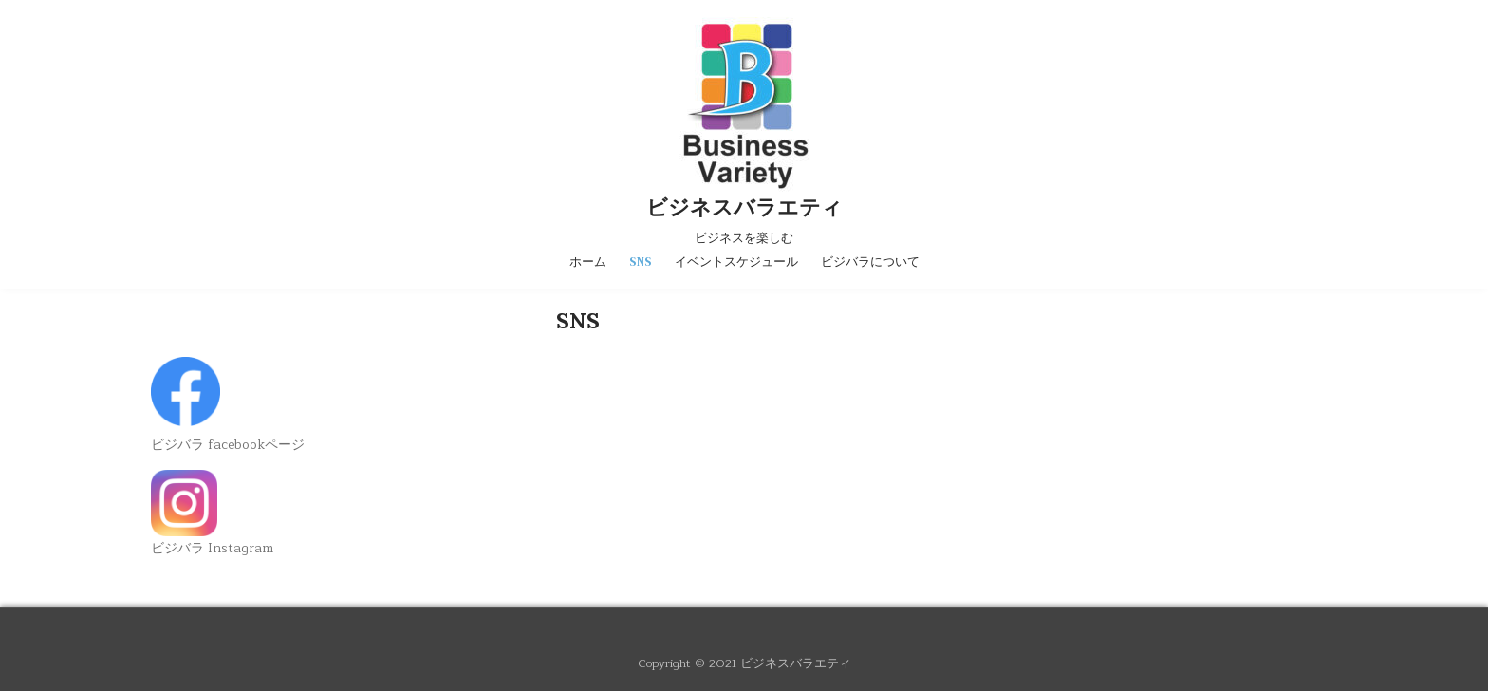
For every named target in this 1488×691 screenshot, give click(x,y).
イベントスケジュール (736, 261)
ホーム (587, 261)
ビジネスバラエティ (744, 207)
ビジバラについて (870, 261)
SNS (640, 261)
